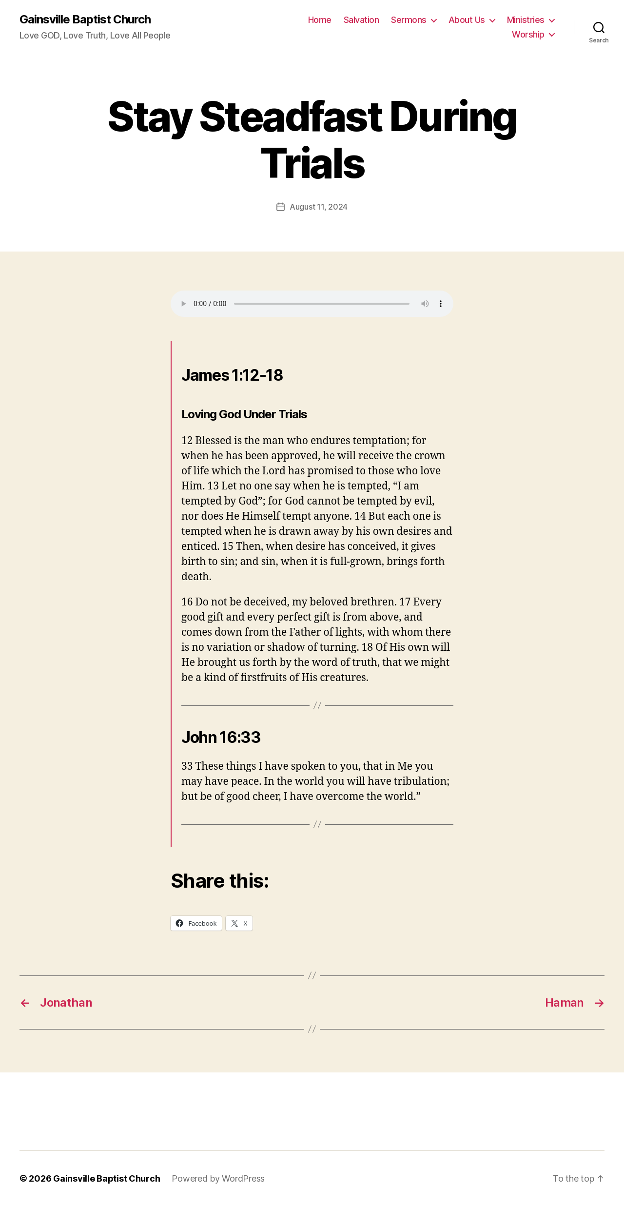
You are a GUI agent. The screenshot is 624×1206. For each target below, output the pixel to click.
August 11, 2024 (319, 207)
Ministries (526, 20)
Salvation (361, 20)
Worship (528, 34)
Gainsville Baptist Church (85, 19)
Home (320, 20)
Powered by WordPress (218, 1178)
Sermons (409, 20)
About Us (466, 20)
